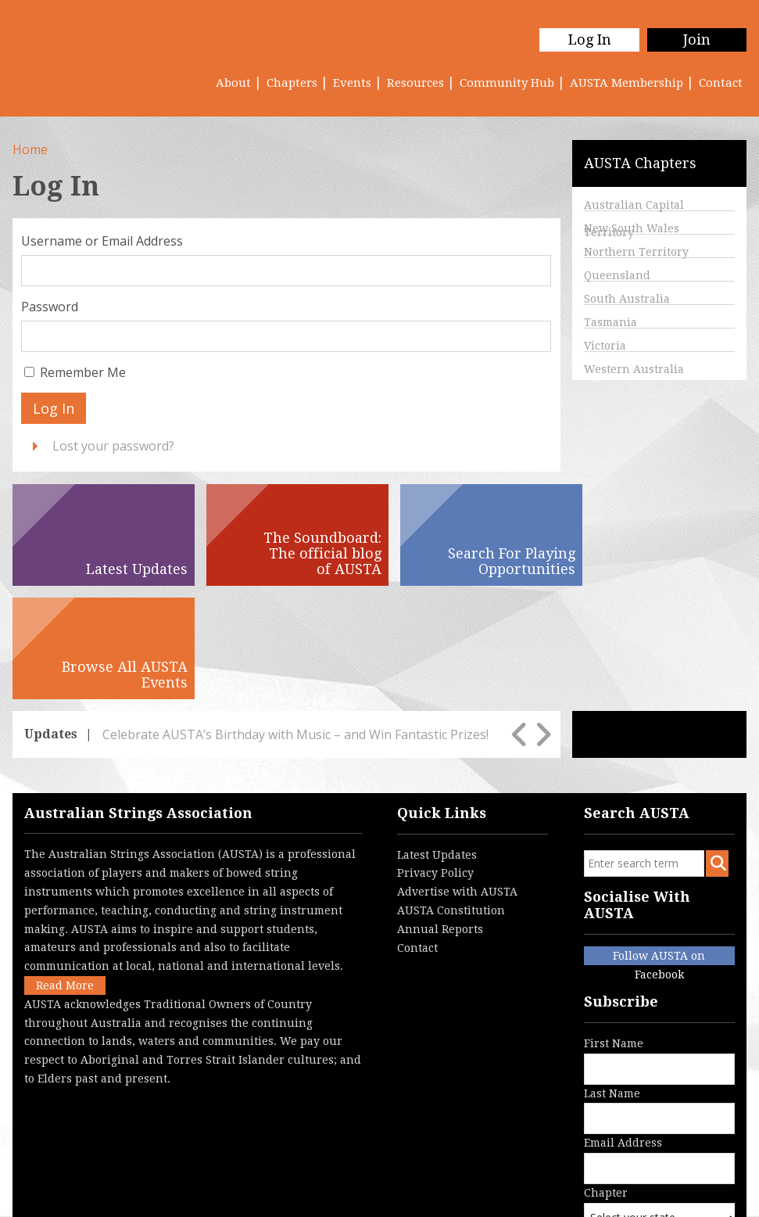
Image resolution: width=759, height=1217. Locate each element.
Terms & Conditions (191, 1197)
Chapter (662, 1107)
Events (352, 83)
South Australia (627, 299)
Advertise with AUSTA (457, 778)
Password (49, 306)
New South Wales (631, 228)
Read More (65, 872)
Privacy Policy (435, 759)
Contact (721, 83)
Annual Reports (440, 816)
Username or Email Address (102, 241)
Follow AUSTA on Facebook (659, 844)
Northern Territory (636, 252)
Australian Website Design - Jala (655, 1181)
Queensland (617, 275)
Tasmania (610, 322)
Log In (588, 39)
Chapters (292, 83)
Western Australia (634, 369)
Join (697, 39)
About (233, 83)
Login (342, 1197)
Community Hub (507, 83)
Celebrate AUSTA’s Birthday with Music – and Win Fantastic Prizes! (295, 621)
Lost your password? (113, 445)
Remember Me (83, 372)
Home (30, 149)
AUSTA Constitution (451, 797)
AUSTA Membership (626, 83)
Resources (415, 83)
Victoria (605, 345)
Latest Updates (437, 740)
